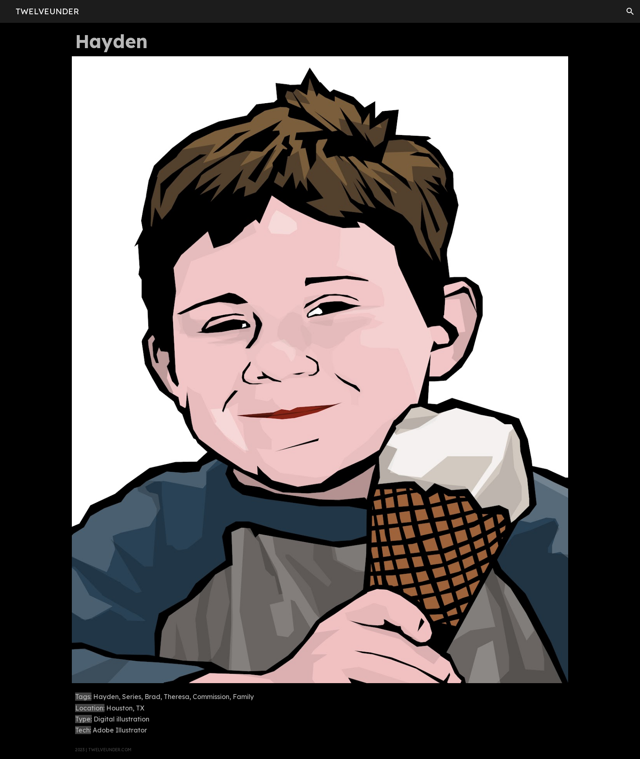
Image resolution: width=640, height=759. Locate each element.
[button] (630, 11)
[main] (320, 41)
